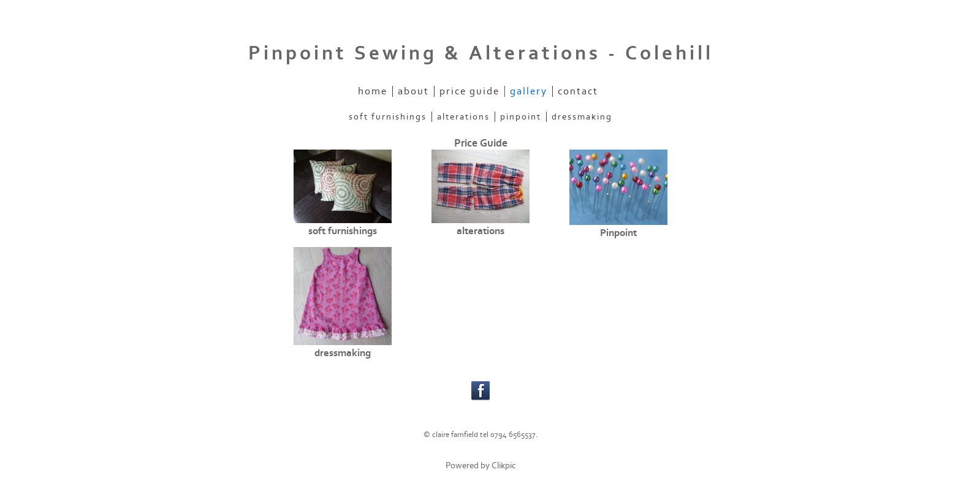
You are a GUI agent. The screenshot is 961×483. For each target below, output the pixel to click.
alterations (463, 117)
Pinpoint (520, 117)
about (413, 91)
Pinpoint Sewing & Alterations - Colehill (480, 53)
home (372, 91)
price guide (469, 91)
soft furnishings (388, 117)
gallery (528, 91)
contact (578, 91)
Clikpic (504, 465)
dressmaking (582, 117)
